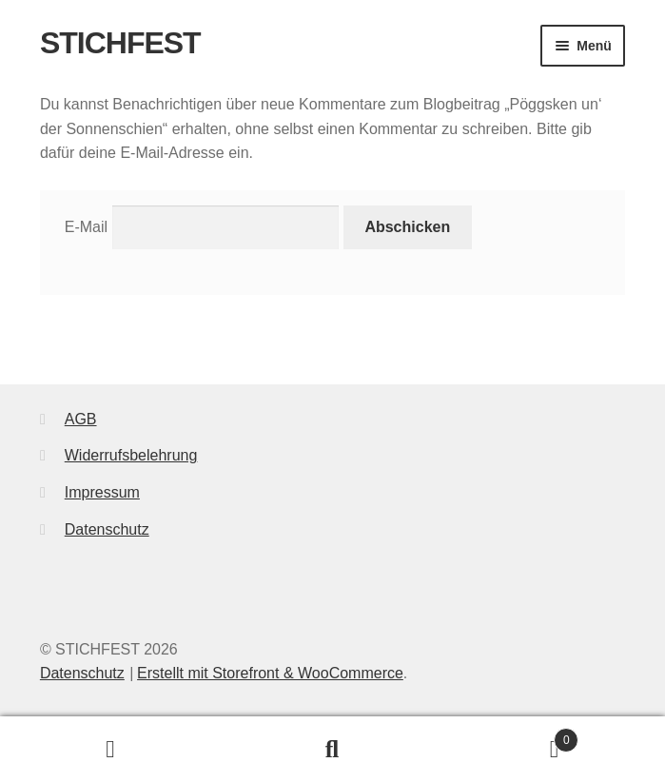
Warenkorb (510, 737)
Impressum (102, 492)
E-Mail (86, 227)
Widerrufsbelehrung (131, 455)
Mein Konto (111, 749)
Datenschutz (107, 529)
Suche (332, 749)
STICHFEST (120, 43)
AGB (81, 419)
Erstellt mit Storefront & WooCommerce (270, 673)
